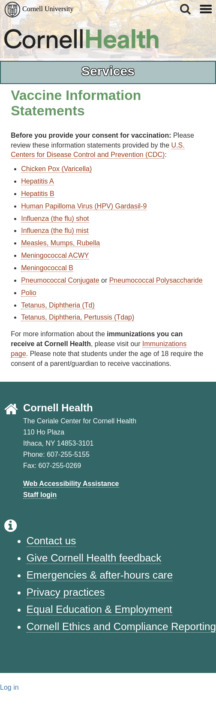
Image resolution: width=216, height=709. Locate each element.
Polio (28, 292)
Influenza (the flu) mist (54, 230)
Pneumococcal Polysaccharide (156, 280)
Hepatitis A (37, 181)
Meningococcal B (47, 268)
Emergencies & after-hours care (100, 575)
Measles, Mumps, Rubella (60, 243)
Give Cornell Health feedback (94, 558)
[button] (186, 9)
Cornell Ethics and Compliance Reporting (121, 626)
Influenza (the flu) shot (55, 218)
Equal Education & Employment (99, 609)
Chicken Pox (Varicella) (56, 168)
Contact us (51, 540)
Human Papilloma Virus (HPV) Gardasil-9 (84, 206)
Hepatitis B (37, 193)
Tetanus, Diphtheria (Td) (58, 305)
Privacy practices (66, 592)
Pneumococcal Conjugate (60, 280)
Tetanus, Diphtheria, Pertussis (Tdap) (77, 317)
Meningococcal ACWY (55, 255)
